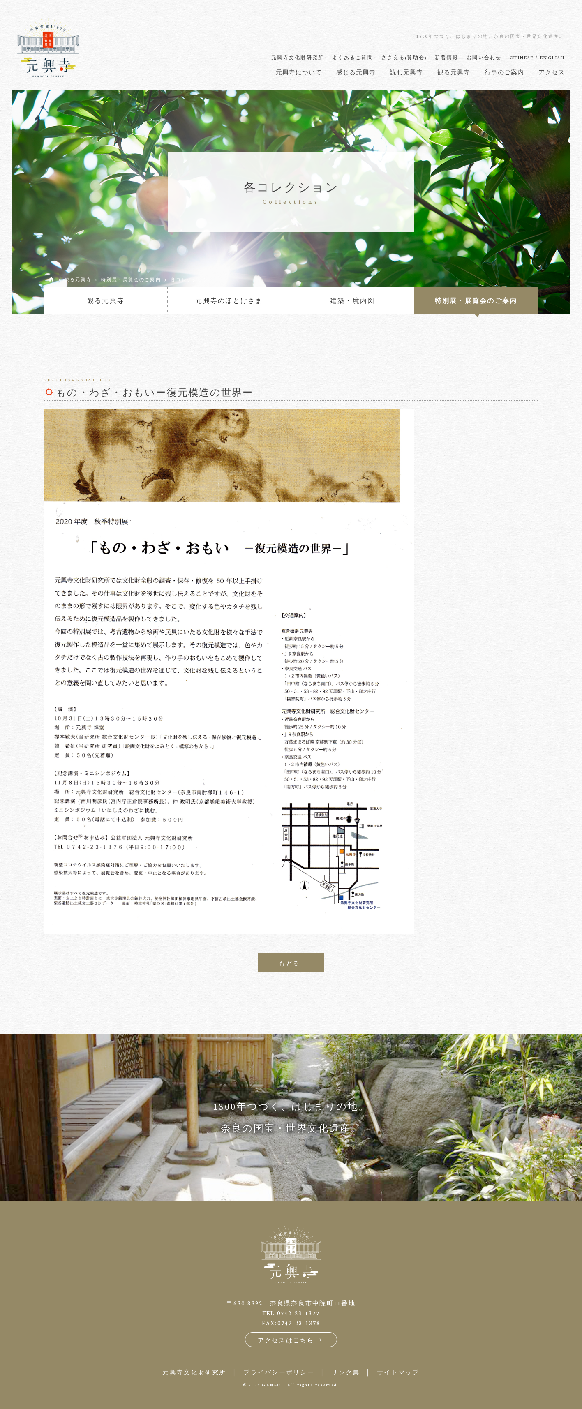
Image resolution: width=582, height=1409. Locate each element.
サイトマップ (398, 1372)
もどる (289, 963)
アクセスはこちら (291, 1340)
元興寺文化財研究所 (194, 1372)
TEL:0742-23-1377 (291, 1313)
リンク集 (345, 1372)
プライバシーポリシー (278, 1372)
